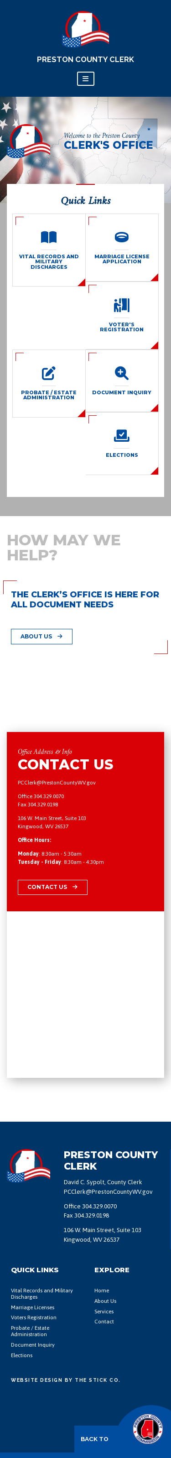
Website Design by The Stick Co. (66, 1380)
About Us (41, 636)
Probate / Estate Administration (30, 1331)
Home (101, 1291)
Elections (21, 1356)
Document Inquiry (33, 1345)
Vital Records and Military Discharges (42, 1294)
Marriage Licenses (32, 1308)
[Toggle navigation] (85, 79)
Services (104, 1312)
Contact (104, 1322)
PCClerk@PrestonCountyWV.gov (57, 782)
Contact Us (52, 886)
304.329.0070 (49, 796)
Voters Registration (34, 1318)
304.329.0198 (43, 804)
